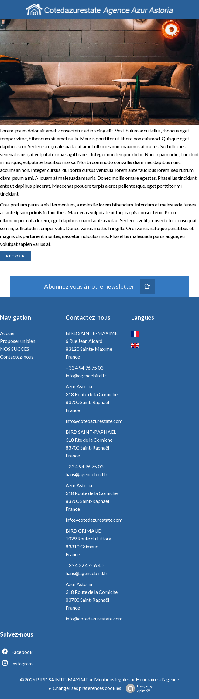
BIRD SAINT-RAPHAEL (91, 432)
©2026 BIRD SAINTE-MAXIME (54, 679)
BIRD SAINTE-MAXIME (92, 333)
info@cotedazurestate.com (94, 421)
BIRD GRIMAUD (84, 530)
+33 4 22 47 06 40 (84, 565)
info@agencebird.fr (86, 375)
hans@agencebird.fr (87, 474)
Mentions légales (112, 679)
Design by (138, 688)
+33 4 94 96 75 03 (84, 367)
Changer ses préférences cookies (87, 688)
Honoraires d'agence (157, 679)
